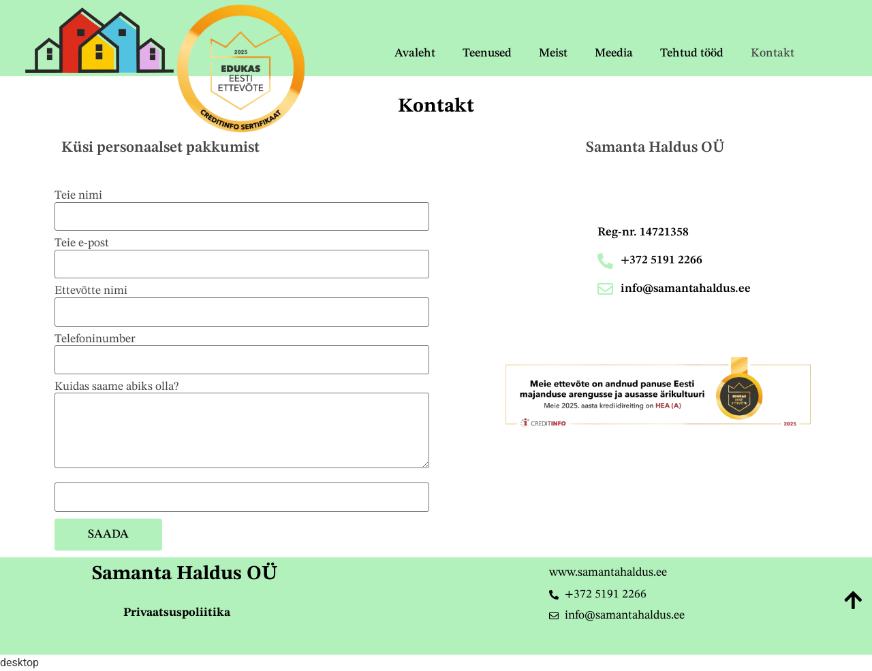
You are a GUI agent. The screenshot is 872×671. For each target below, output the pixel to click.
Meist (553, 53)
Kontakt (772, 53)
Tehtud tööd (691, 53)
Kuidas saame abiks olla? (116, 387)
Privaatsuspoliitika (176, 613)
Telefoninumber (95, 339)
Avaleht (414, 53)
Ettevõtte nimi (90, 291)
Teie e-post (81, 243)
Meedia (614, 53)
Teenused (487, 53)
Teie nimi (78, 195)
